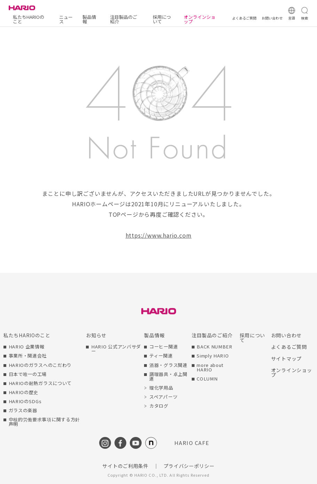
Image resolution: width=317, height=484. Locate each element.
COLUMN (207, 378)
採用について (162, 19)
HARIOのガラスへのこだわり (40, 365)
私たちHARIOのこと (28, 19)
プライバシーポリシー (189, 465)
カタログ (158, 406)
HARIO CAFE (191, 442)
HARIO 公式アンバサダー (116, 348)
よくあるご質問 (289, 346)
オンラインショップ (199, 19)
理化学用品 (161, 387)
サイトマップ (286, 358)
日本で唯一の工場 (28, 374)
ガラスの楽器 (23, 410)
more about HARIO (210, 367)
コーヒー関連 (163, 346)
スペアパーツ (163, 396)
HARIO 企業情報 (27, 346)
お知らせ (96, 335)
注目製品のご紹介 (123, 19)
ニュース (66, 19)
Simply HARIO (213, 355)
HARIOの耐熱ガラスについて (40, 383)
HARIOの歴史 (24, 392)
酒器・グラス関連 (168, 365)
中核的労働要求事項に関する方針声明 (44, 421)
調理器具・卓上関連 (168, 376)
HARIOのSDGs (25, 401)
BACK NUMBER (214, 346)
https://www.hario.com (159, 235)
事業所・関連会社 (28, 355)
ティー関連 (161, 355)
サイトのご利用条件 (125, 465)
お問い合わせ (286, 335)
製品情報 (89, 19)
